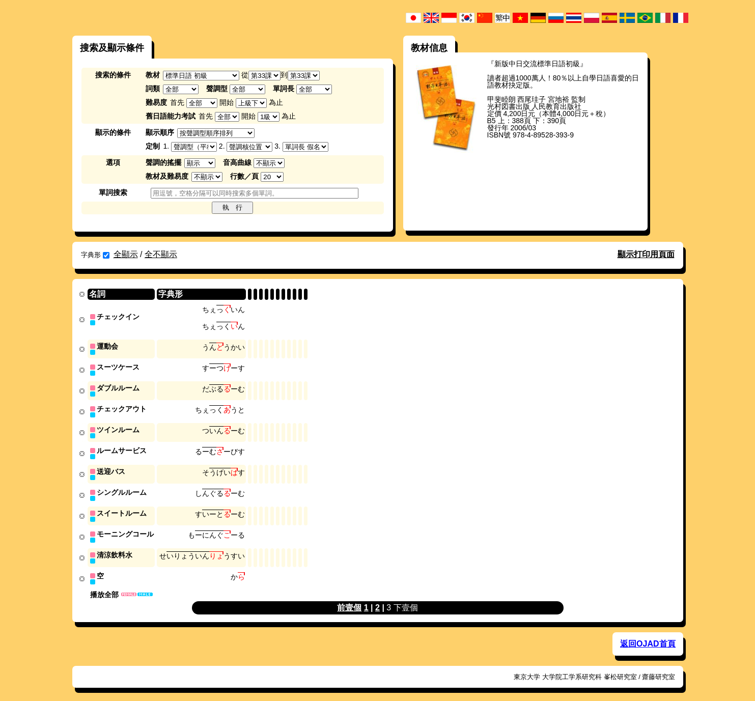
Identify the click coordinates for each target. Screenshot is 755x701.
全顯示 (126, 254)
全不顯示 (161, 254)
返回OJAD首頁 (647, 636)
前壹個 (349, 600)
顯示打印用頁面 (646, 254)
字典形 (95, 255)
